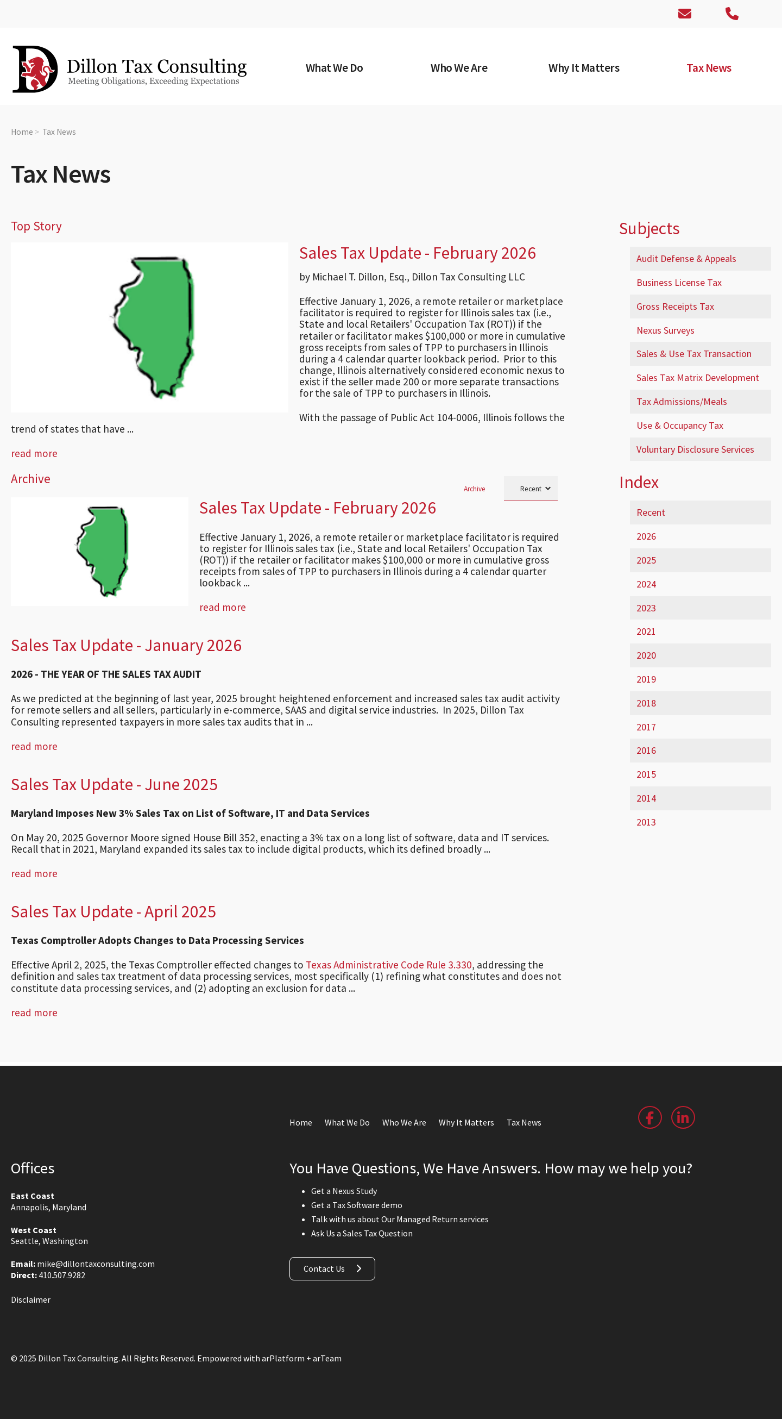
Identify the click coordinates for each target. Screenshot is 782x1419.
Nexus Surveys (665, 330)
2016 (646, 750)
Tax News (59, 132)
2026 (646, 536)
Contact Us (324, 1257)
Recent (650, 512)
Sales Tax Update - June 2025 (114, 773)
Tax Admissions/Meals (681, 401)
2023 (646, 608)
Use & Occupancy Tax (679, 425)
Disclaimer (31, 1288)
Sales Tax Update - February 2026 (417, 253)
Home (22, 132)
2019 (646, 679)
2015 (646, 774)
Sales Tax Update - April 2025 (113, 900)
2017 (646, 727)
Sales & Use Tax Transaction (694, 353)
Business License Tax (679, 282)
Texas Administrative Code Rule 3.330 (389, 953)
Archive (474, 477)
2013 (646, 822)
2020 (646, 655)
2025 (646, 560)
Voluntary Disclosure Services (695, 449)
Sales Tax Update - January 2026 (126, 634)
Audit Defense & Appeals (686, 258)
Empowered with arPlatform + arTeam (269, 1346)
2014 (646, 798)
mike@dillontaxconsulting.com (96, 1252)
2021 (646, 631)
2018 (646, 703)
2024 (646, 584)
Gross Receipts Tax (675, 306)
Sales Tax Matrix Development (697, 377)
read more (34, 441)
